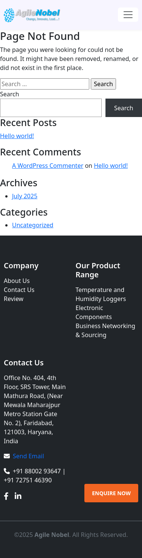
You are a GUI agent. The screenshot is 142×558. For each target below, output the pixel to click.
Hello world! (17, 136)
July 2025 (24, 196)
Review (13, 299)
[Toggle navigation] (128, 15)
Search (9, 94)
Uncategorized (32, 225)
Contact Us (19, 290)
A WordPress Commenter (47, 165)
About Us (17, 281)
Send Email (28, 456)
